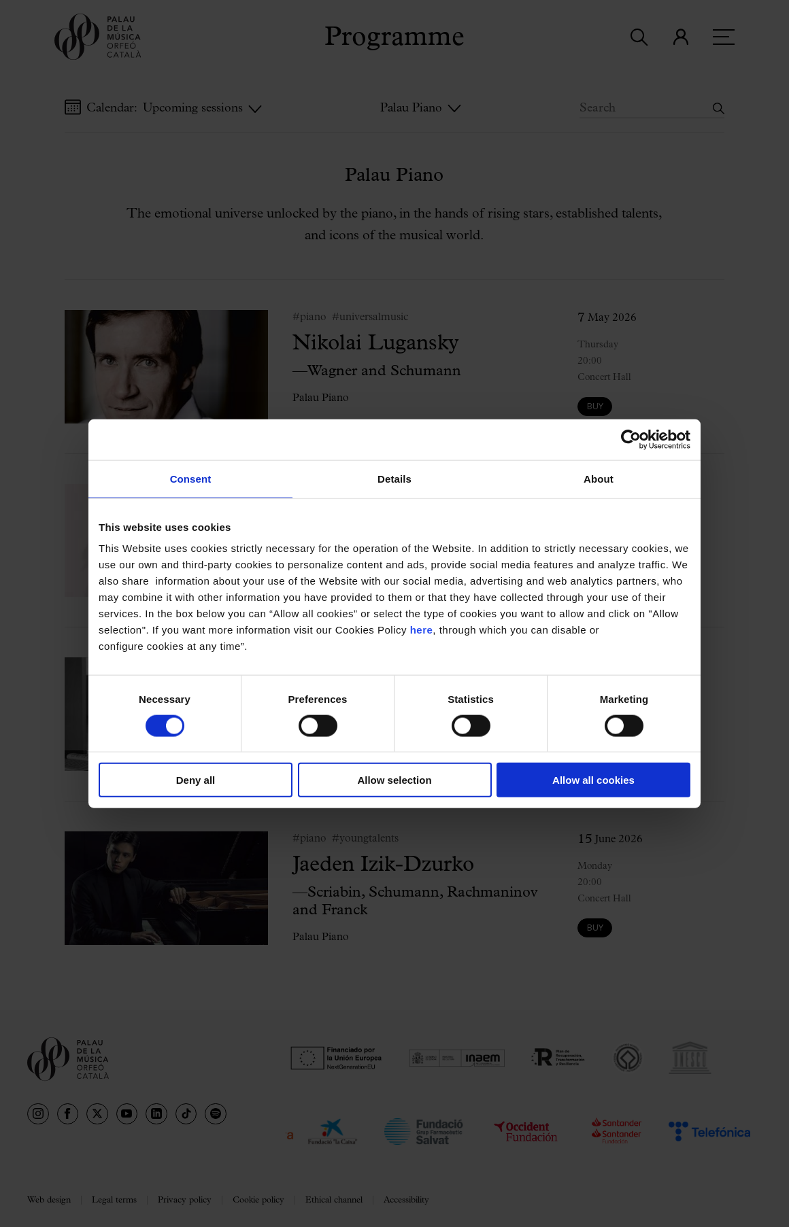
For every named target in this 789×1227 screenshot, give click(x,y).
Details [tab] (394, 478)
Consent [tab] (191, 478)
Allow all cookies (593, 780)
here (421, 630)
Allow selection (394, 780)
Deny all (196, 780)
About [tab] (599, 478)
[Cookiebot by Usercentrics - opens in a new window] (630, 439)
